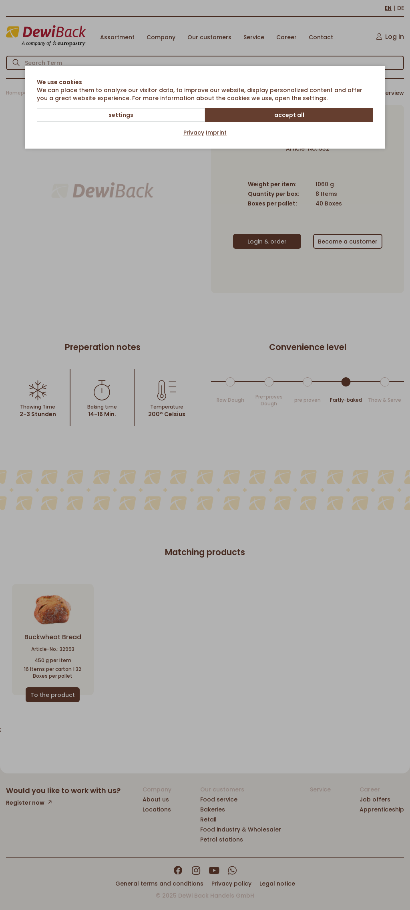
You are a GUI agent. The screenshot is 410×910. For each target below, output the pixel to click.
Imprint (216, 133)
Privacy (193, 133)
